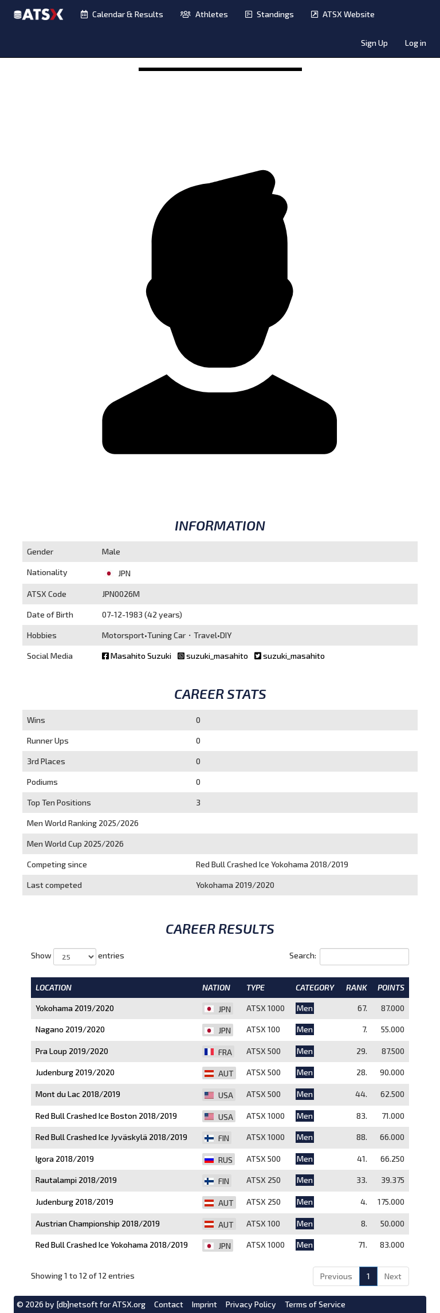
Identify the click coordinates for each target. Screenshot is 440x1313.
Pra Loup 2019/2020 (72, 1051)
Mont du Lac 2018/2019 (78, 1094)
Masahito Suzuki (137, 656)
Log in (415, 43)
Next (393, 1276)
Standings (269, 14)
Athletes (204, 14)
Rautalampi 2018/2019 (76, 1180)
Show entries (77, 956)
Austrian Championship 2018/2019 (98, 1223)
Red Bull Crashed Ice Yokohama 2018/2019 (112, 1244)
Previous (336, 1276)
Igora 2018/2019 (65, 1158)
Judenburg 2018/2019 (74, 1201)
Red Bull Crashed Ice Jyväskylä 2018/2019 (111, 1137)
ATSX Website (343, 14)
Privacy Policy (251, 1304)
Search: (349, 956)
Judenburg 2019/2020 (75, 1072)
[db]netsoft (77, 1304)
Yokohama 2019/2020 (75, 1008)
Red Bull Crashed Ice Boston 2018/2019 (106, 1116)
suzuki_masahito (214, 656)
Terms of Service (315, 1304)
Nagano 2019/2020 (70, 1029)
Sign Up (374, 43)
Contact (168, 1304)
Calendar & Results (122, 14)
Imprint (204, 1304)
